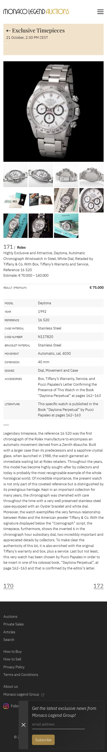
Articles (9, 632)
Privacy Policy (14, 667)
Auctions (10, 616)
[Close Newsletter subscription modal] (23, 725)
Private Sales (13, 624)
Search (8, 639)
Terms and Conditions (20, 674)
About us (10, 686)
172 (98, 585)
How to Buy (12, 651)
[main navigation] (100, 12)
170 (8, 585)
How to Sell (12, 659)
